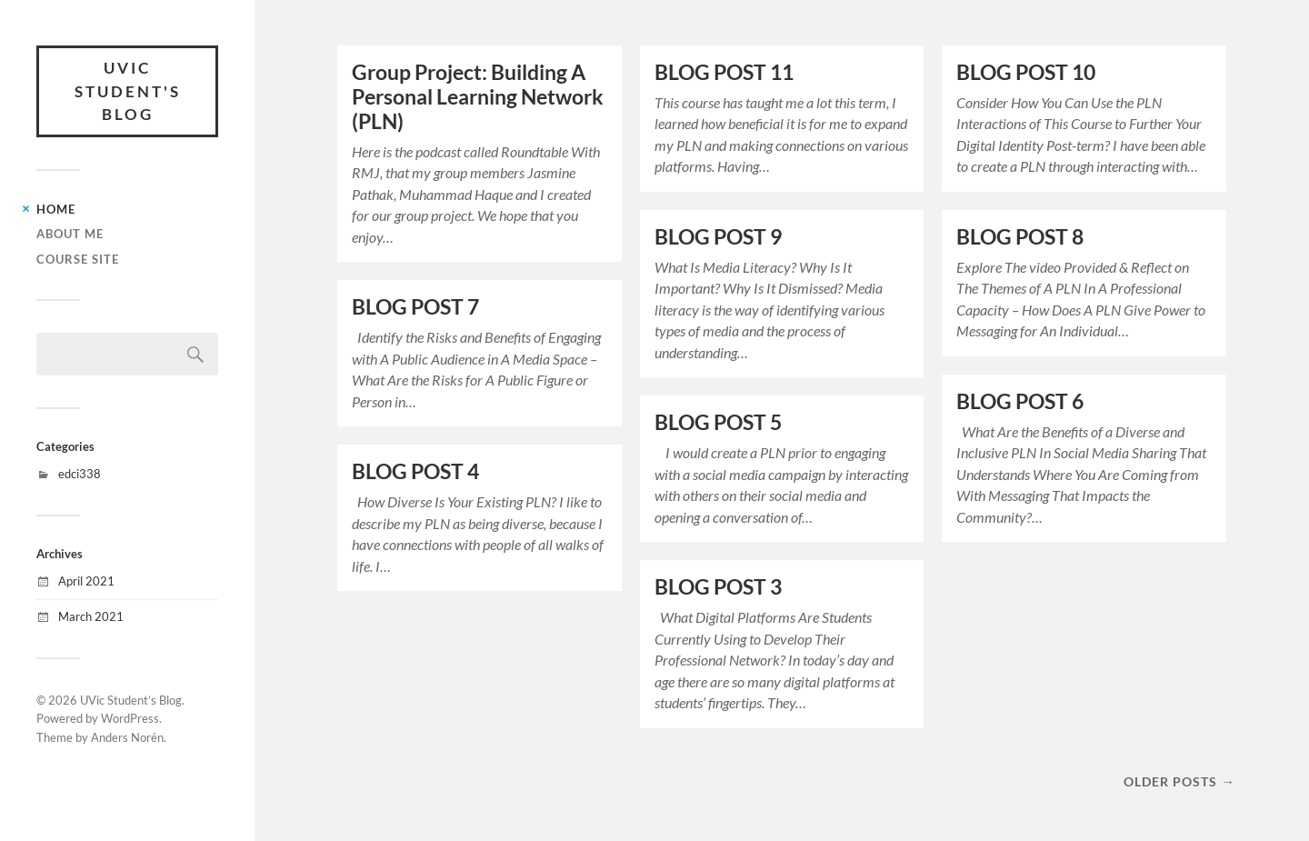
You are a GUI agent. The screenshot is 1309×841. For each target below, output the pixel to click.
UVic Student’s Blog (131, 700)
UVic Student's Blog (128, 91)
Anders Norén (127, 737)
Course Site (77, 259)
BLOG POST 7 (415, 307)
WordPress (130, 718)
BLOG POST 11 (724, 72)
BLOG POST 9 (718, 237)
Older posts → (1179, 781)
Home (55, 209)
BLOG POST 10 (1025, 72)
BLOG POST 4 (415, 471)
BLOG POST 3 (718, 587)
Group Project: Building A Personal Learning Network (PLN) (478, 97)
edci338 (79, 473)
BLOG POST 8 (1020, 237)
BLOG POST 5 (718, 422)
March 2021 (91, 616)
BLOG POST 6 (1020, 401)
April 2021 (86, 581)
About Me (70, 233)
